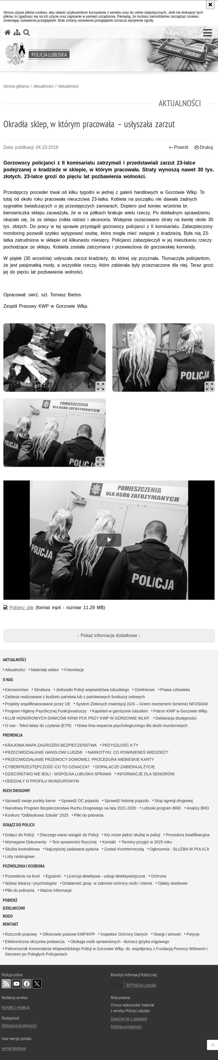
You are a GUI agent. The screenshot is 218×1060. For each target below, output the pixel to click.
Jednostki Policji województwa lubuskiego (92, 689)
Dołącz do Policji (19, 825)
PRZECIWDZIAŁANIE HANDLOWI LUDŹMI (43, 752)
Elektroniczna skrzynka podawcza (35, 941)
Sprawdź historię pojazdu (126, 800)
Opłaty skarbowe (172, 883)
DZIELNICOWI (14, 908)
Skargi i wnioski (167, 934)
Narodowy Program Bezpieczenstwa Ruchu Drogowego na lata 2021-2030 (70, 808)
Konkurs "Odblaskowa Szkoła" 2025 (36, 815)
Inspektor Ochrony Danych (124, 934)
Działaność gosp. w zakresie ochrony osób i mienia (107, 883)
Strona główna (16, 86)
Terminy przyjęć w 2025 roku (146, 842)
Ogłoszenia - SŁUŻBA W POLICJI (179, 849)
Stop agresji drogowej (174, 800)
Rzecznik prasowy (21, 934)
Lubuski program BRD (161, 808)
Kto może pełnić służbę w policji (132, 835)
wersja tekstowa (14, 1048)
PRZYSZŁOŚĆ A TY (120, 745)
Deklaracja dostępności (176, 718)
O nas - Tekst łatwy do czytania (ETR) (38, 725)
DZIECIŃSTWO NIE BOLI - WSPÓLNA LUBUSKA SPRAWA (58, 774)
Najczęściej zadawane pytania (72, 849)
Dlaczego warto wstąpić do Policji (69, 835)
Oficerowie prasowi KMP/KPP (69, 934)
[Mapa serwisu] (17, 32)
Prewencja (13, 735)
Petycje (193, 934)
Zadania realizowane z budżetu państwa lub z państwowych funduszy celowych (75, 697)
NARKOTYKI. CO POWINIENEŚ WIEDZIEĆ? (128, 752)
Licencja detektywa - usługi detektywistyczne (106, 876)
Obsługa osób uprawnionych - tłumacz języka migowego (119, 941)
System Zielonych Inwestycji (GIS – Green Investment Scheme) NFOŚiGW (142, 704)
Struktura (42, 689)
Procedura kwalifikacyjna (187, 835)
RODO (8, 916)
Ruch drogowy (16, 791)
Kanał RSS (6, 983)
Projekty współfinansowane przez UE (37, 704)
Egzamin (53, 876)
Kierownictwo (16, 689)
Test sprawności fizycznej (74, 842)
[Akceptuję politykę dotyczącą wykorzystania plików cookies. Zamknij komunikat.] (210, 4)
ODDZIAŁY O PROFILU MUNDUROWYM (42, 781)
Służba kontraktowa (22, 849)
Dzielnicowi (144, 689)
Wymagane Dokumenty (25, 842)
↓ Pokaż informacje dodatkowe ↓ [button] (109, 635)
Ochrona (158, 876)
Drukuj (203, 147)
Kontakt (109, 842)
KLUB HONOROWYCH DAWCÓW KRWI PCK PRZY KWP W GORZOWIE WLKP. (77, 718)
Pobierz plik (21, 607)
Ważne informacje (56, 890)
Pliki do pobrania (89, 815)
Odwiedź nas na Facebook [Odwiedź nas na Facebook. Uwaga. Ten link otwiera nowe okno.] (26, 983)
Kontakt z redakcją (16, 1007)
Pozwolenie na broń (22, 876)
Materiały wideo (44, 669)
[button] (207, 33)
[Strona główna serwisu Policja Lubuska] (8, 32)
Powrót (178, 147)
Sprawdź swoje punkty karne (30, 800)
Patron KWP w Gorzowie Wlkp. (181, 711)
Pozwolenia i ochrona (24, 866)
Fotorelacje (74, 669)
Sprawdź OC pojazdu (80, 800)
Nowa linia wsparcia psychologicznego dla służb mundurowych (132, 725)
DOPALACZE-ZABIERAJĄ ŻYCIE (125, 767)
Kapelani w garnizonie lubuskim (120, 711)
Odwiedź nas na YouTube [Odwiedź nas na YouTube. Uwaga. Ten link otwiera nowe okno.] (16, 983)
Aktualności (43, 86)
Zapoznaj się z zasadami (129, 1018)
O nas (8, 680)
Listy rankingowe (20, 856)
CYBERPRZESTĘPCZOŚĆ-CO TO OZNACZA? (47, 767)
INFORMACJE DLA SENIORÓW (146, 774)
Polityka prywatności (126, 1026)
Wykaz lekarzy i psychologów (31, 883)
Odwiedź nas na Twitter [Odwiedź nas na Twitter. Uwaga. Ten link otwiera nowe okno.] (36, 983)
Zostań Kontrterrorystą (124, 849)
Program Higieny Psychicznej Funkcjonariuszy (46, 711)
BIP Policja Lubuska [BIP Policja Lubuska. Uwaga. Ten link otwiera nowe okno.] (141, 985)
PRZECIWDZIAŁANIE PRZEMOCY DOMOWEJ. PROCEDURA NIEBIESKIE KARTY (79, 759)
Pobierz (10, 900)
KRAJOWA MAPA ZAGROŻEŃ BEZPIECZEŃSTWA (51, 745)
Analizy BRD (198, 808)
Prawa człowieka (175, 689)
